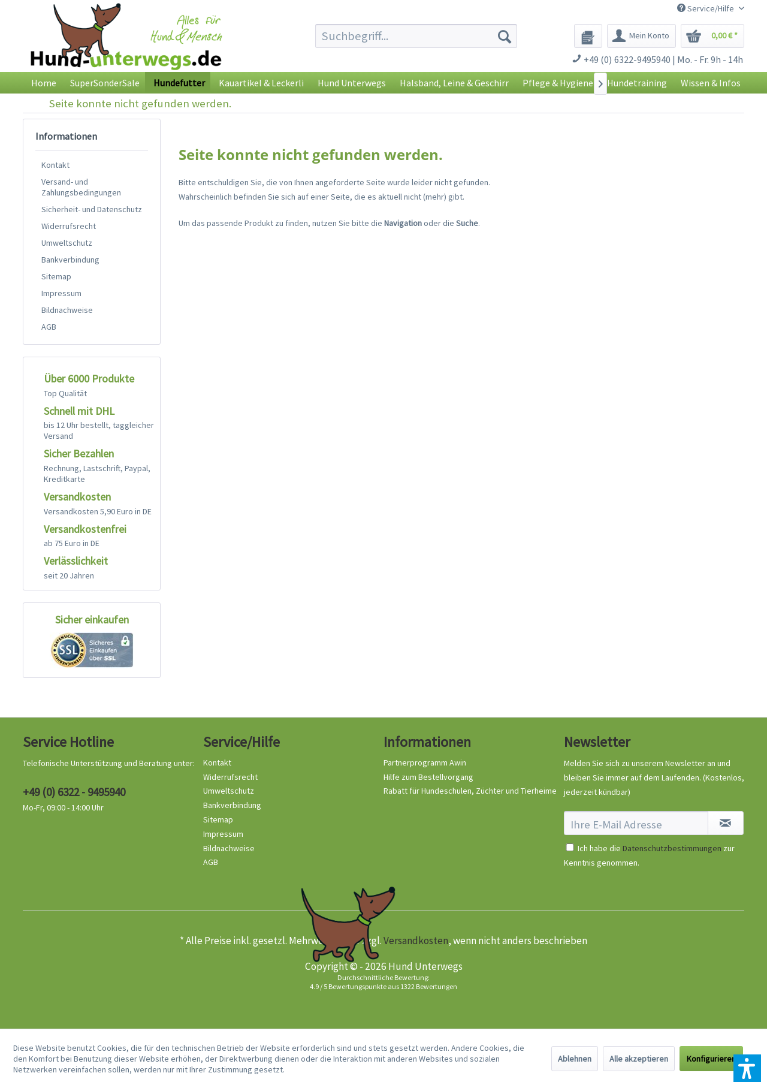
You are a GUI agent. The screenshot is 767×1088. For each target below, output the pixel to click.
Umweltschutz (66, 242)
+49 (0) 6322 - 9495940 (74, 792)
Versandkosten (416, 940)
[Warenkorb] (712, 36)
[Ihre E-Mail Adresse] (636, 823)
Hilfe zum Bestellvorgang (428, 776)
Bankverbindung (70, 259)
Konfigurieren (711, 1058)
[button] (747, 1068)
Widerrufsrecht (68, 226)
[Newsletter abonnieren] (726, 823)
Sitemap (56, 276)
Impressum (61, 293)
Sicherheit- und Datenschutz (91, 209)
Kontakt (55, 164)
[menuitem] (416, 36)
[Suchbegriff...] (416, 36)
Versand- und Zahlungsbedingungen (81, 187)
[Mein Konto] (641, 36)
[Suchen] (504, 36)
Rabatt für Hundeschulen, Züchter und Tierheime (470, 790)
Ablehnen (574, 1058)
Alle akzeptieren (638, 1058)
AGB (48, 326)
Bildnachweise (67, 310)
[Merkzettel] (588, 36)
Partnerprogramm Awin (425, 762)
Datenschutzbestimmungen (672, 848)
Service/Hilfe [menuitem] (706, 8)
